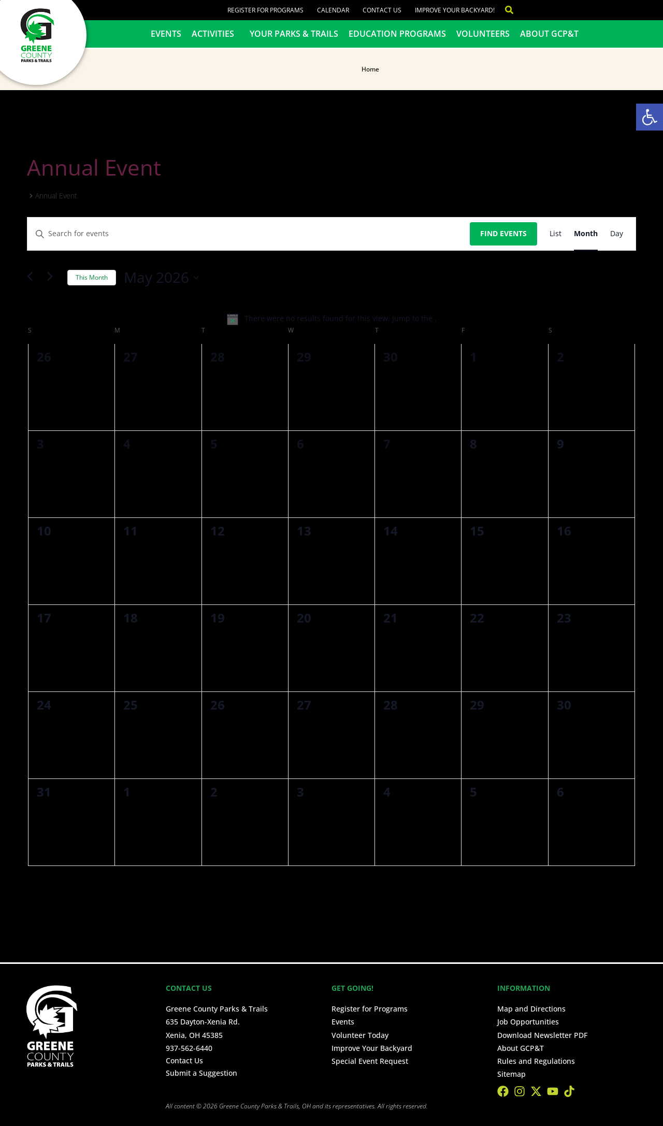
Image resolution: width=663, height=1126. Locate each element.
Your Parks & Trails (294, 33)
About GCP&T (549, 33)
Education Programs (397, 33)
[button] (649, 117)
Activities (215, 33)
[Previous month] (33, 277)
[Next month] (53, 277)
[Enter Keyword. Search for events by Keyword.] (248, 234)
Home (370, 69)
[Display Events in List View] (555, 234)
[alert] (331, 319)
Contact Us (382, 10)
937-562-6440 (189, 1048)
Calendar (333, 10)
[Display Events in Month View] (586, 234)
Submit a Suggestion (201, 1073)
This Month (92, 277)
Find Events (503, 233)
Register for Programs (265, 10)
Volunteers (483, 33)
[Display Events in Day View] (616, 234)
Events (166, 33)
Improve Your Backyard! (455, 10)
